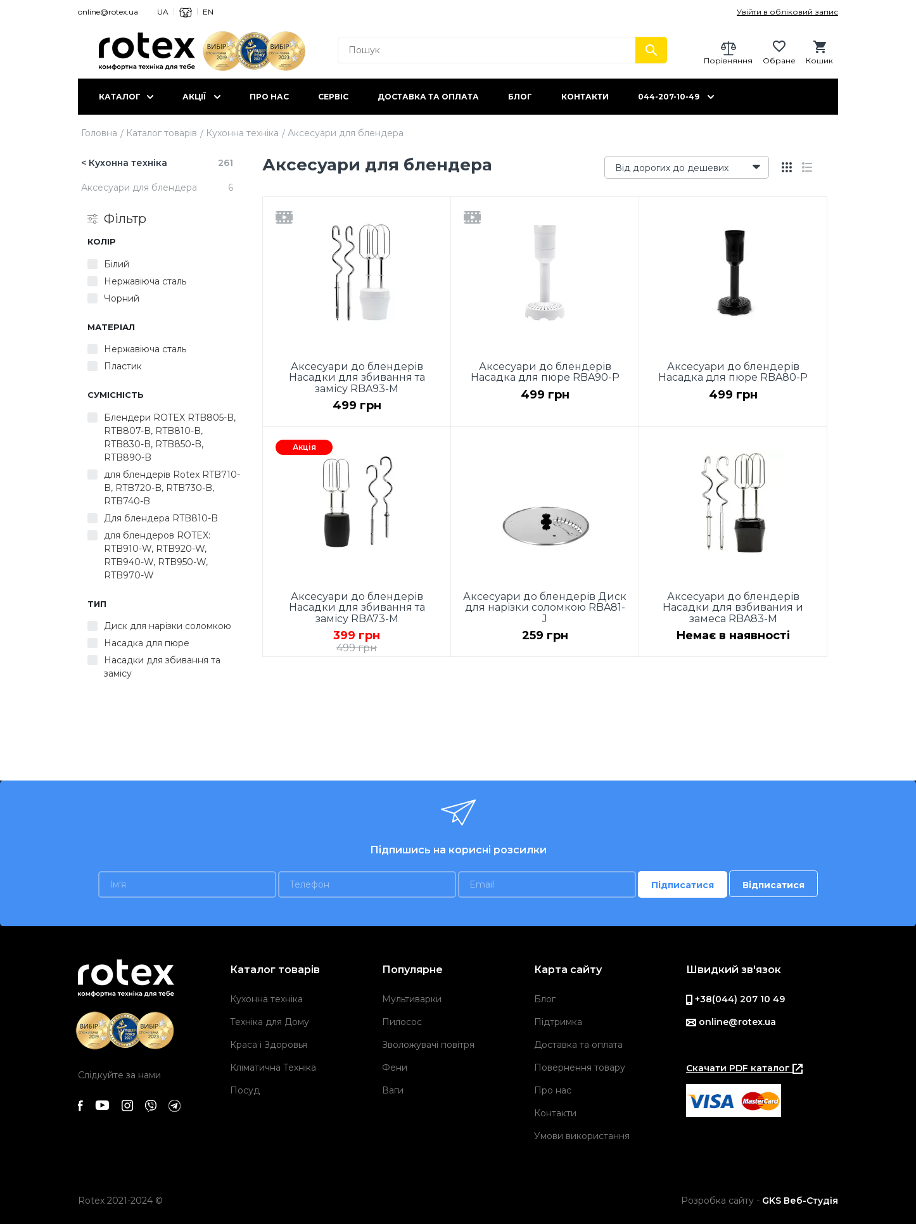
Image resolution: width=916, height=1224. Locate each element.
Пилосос (402, 1022)
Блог (520, 96)
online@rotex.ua (108, 11)
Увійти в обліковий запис (787, 11)
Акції (194, 96)
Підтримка (558, 1022)
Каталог (120, 96)
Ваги (393, 1090)
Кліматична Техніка (273, 1067)
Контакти (585, 96)
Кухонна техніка (242, 133)
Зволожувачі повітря (428, 1044)
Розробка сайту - (759, 1200)
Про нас (269, 96)
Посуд (245, 1090)
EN (208, 11)
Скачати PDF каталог (744, 1068)
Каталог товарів (161, 133)
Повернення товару (579, 1067)
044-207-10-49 (668, 96)
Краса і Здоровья (268, 1044)
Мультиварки (412, 999)
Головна (99, 133)
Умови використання (582, 1136)
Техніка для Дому (269, 1022)
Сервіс (333, 96)
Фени (394, 1067)
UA (163, 11)
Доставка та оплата (428, 96)
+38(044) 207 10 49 (735, 999)
